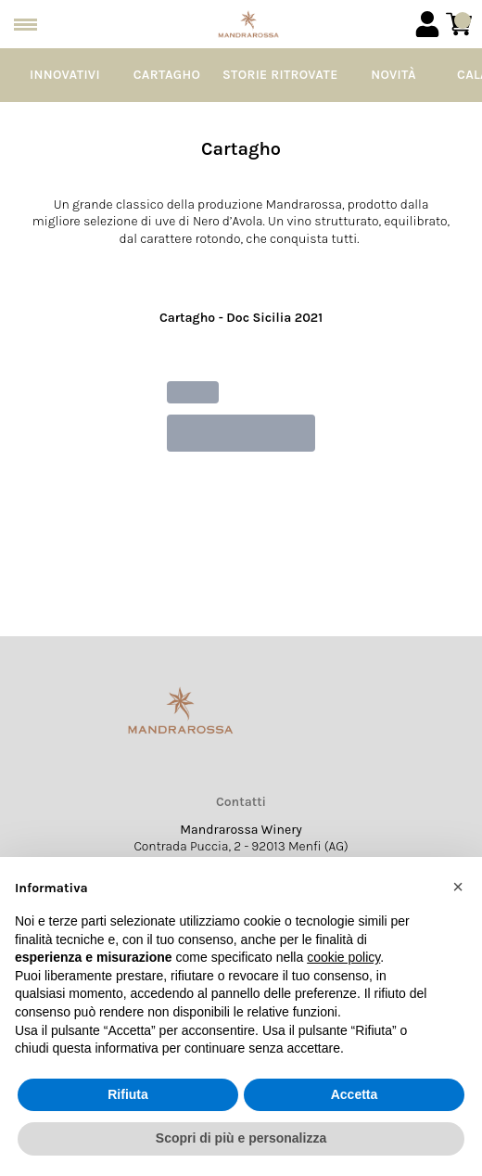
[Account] (427, 24)
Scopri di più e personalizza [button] (241, 1138)
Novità (393, 75)
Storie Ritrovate (280, 75)
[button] (458, 886)
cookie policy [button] (343, 957)
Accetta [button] (354, 1094)
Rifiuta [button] (128, 1094)
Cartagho (166, 75)
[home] (248, 24)
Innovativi (65, 75)
